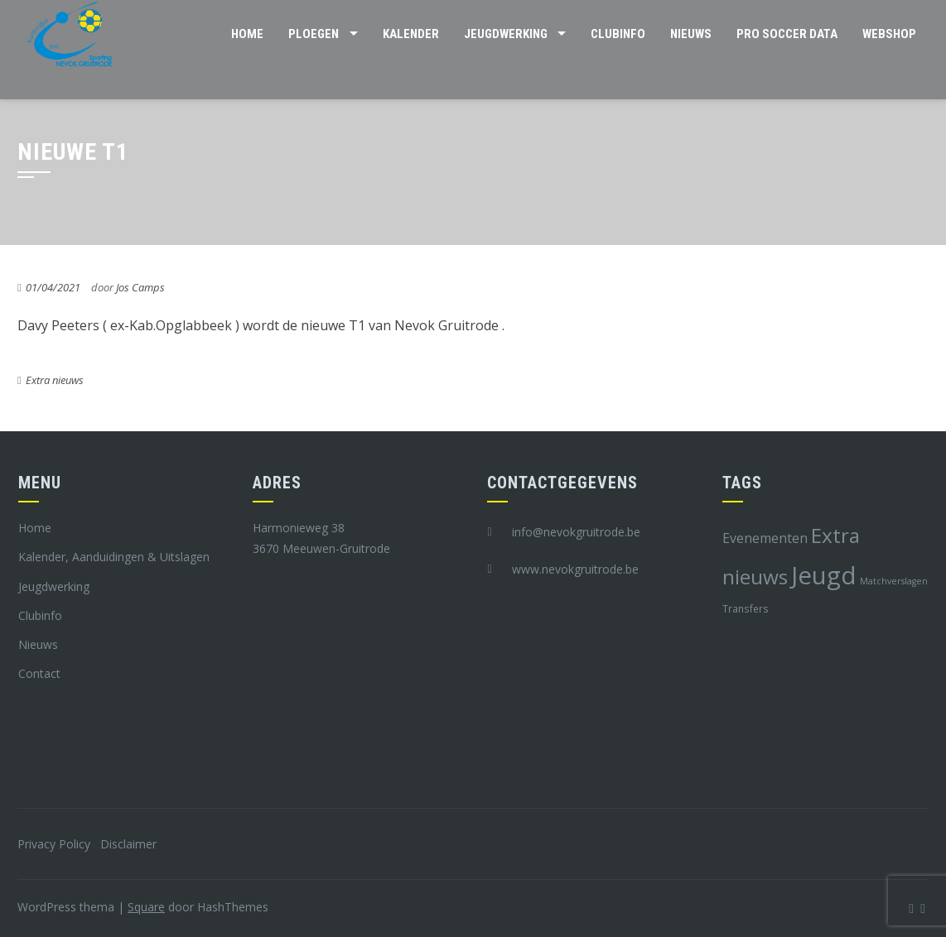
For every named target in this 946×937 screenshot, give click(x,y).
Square (146, 907)
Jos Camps (140, 287)
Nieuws (691, 33)
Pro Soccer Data (786, 33)
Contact (39, 673)
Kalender (411, 33)
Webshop (889, 33)
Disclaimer (128, 844)
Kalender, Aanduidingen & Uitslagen (114, 557)
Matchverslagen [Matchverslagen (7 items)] (894, 581)
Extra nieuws (55, 379)
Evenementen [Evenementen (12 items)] (765, 538)
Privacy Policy (53, 844)
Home (247, 33)
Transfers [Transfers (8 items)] (745, 608)
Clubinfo (618, 33)
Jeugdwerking (506, 33)
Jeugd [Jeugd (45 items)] (824, 575)
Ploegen (313, 33)
